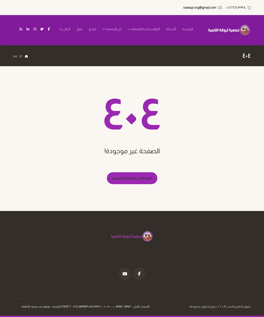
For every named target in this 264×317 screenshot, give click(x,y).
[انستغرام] (35, 29)
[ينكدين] (28, 29)
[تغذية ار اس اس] (21, 29)
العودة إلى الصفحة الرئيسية (132, 178)
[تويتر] (42, 29)
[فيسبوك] (49, 29)
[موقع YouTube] (125, 274)
